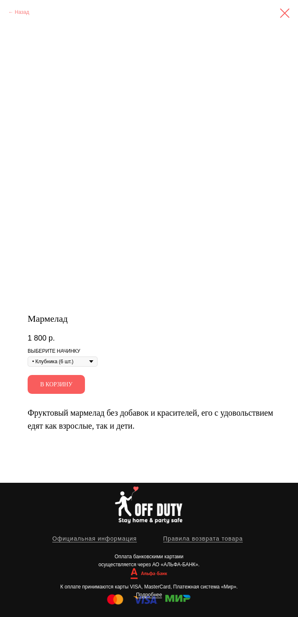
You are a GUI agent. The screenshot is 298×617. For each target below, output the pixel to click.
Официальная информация (94, 538)
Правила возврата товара (203, 538)
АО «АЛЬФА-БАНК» (175, 565)
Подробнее (149, 595)
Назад (22, 12)
